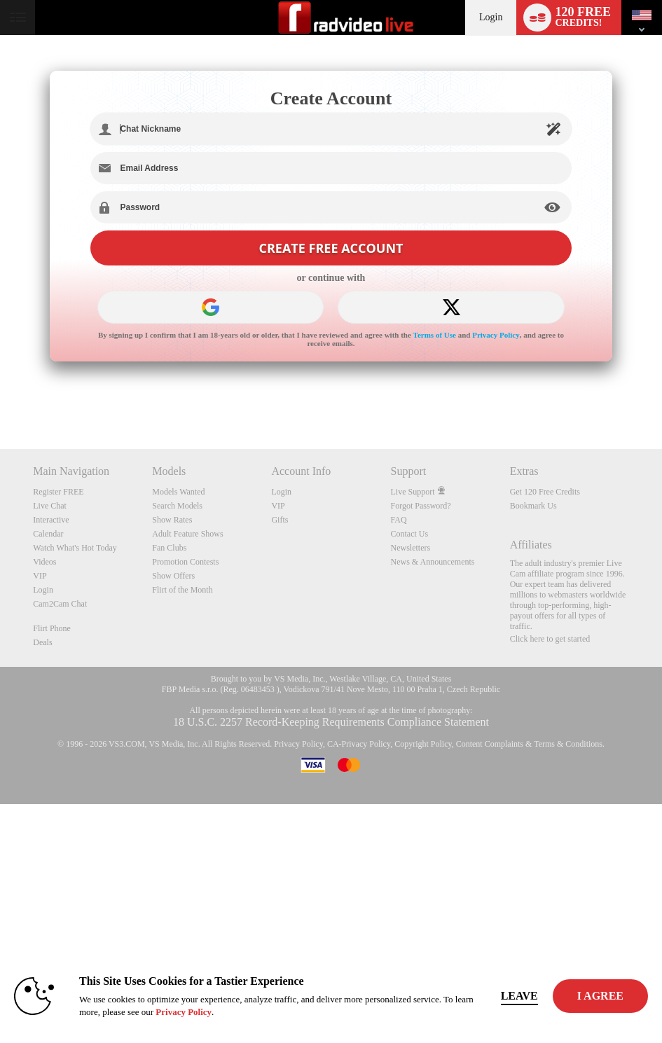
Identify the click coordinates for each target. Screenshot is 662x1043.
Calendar (48, 534)
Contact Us (410, 534)
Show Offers (173, 576)
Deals (42, 642)
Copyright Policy (423, 744)
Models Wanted (178, 492)
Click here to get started (550, 639)
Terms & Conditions (568, 744)
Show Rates (172, 520)
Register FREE (58, 492)
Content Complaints (489, 744)
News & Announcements (433, 562)
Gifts (279, 520)
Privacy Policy (496, 335)
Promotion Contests (185, 562)
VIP (39, 576)
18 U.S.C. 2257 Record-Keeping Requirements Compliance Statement (331, 722)
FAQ (399, 520)
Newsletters (411, 548)
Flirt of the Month (182, 590)
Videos (44, 562)
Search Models (177, 506)
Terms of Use (434, 335)
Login (490, 17)
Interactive (51, 520)
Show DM (0, 396)
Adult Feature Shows (187, 534)
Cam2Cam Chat (60, 604)
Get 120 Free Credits (545, 492)
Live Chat (50, 506)
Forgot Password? (421, 506)
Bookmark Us (533, 506)
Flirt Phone (52, 628)
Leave (519, 996)
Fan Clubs (169, 548)
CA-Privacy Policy (358, 744)
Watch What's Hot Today (75, 548)
